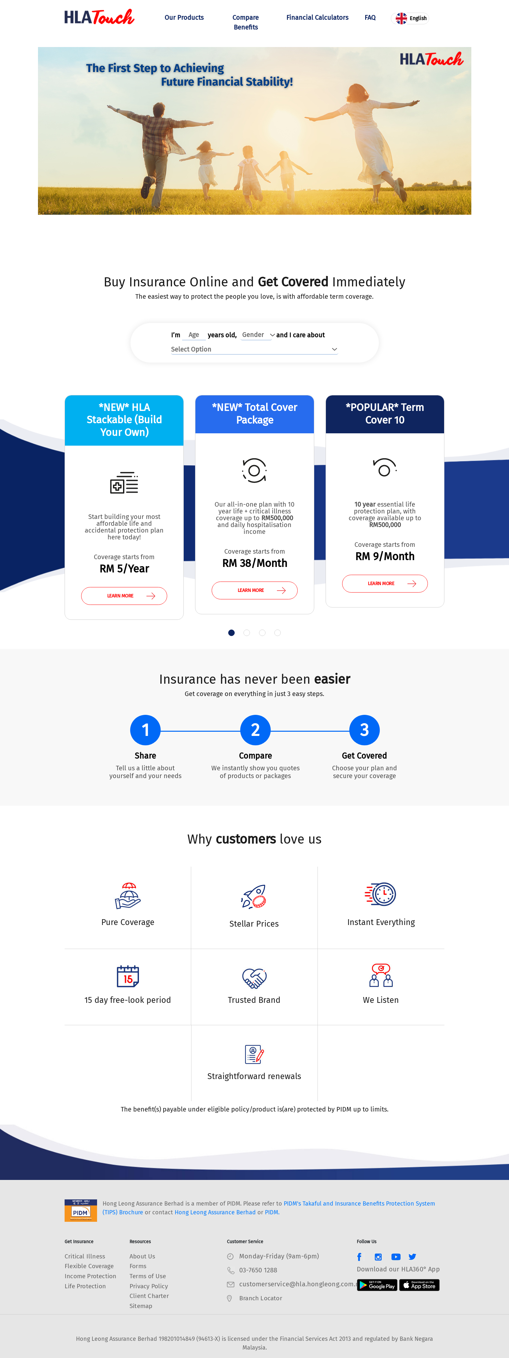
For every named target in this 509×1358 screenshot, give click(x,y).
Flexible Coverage (91, 1266)
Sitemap (142, 1305)
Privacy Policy (151, 1286)
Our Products (184, 23)
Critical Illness (86, 1257)
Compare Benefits (245, 23)
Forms (139, 1266)
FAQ (370, 18)
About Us (143, 1257)
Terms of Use (149, 1276)
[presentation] (47, 506)
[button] (228, 633)
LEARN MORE (131, 596)
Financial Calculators (317, 23)
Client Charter (150, 1296)
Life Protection (87, 1296)
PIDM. (272, 1213)
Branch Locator (262, 1299)
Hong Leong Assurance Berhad (215, 1213)
